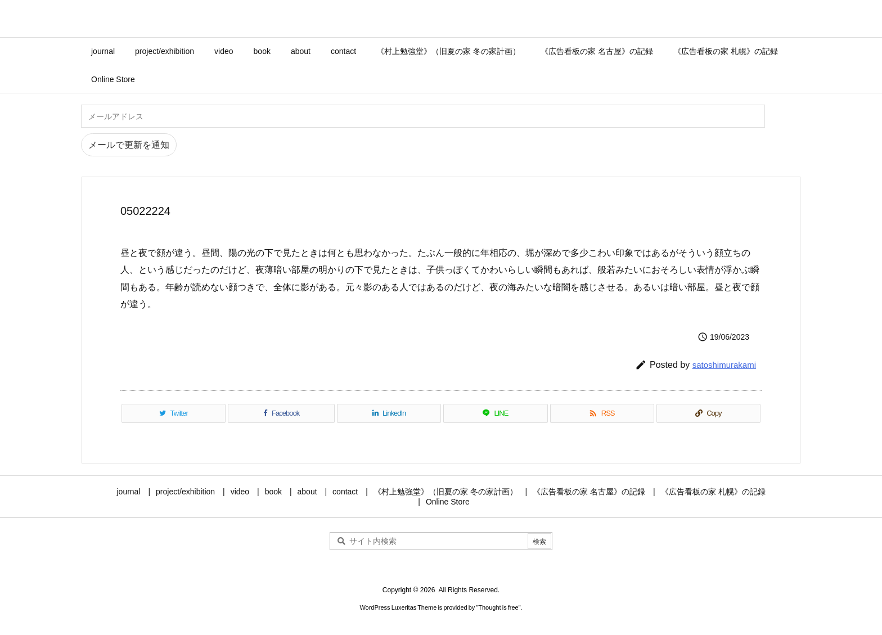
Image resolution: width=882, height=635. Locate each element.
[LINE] (495, 413)
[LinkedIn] (389, 413)
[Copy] (708, 413)
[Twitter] (174, 413)
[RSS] (602, 413)
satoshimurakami (724, 365)
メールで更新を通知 (128, 145)
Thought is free (498, 607)
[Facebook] (281, 413)
